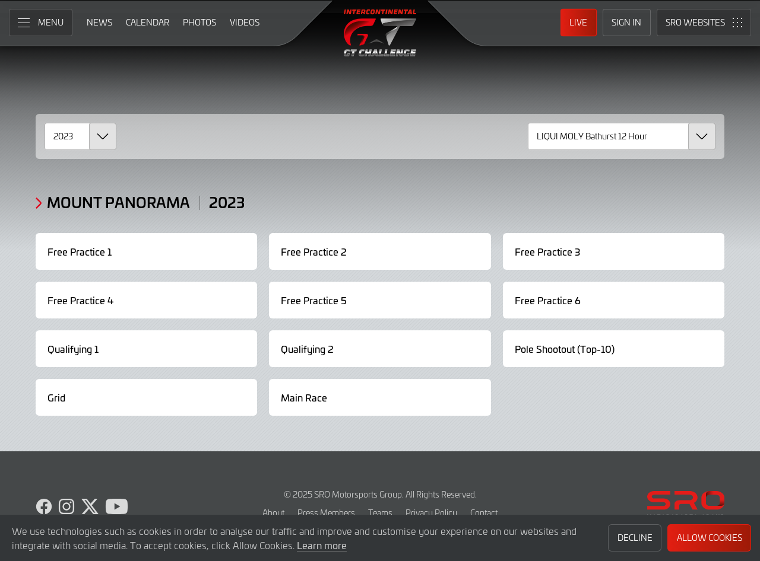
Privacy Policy (431, 512)
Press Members (326, 512)
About (273, 512)
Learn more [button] (322, 545)
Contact (484, 512)
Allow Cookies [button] (709, 537)
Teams (380, 512)
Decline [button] (635, 537)
